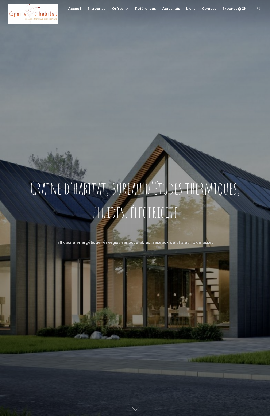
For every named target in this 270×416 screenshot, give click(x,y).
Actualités (171, 9)
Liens (191, 9)
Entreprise (96, 9)
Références (145, 9)
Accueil (74, 9)
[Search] (258, 8)
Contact (209, 9)
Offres (118, 9)
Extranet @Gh (234, 9)
